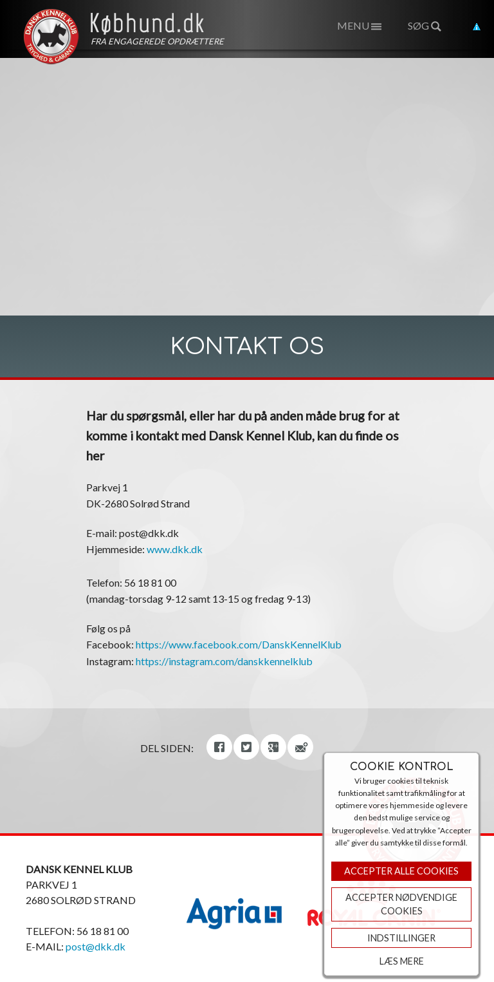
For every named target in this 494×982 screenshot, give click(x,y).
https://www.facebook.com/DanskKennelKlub (239, 644)
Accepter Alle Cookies (401, 870)
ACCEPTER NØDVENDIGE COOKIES (401, 904)
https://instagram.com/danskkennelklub (224, 661)
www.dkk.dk (175, 549)
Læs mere (402, 961)
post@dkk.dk (95, 946)
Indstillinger (401, 937)
